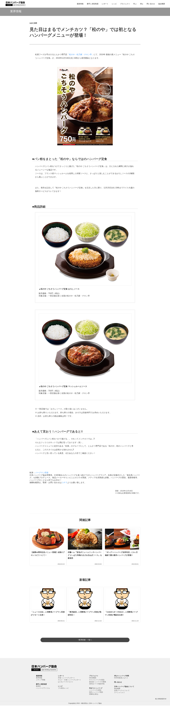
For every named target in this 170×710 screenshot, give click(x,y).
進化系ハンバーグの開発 (97, 686)
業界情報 (39, 682)
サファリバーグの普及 (96, 684)
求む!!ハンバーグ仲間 (121, 680)
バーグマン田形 (41, 473)
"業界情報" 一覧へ (85, 639)
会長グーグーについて (122, 695)
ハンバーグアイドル (43, 693)
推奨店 (38, 691)
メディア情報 (40, 684)
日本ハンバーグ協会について (124, 691)
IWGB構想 (92, 682)
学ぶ (135, 4)
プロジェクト (125, 4)
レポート (105, 4)
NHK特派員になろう (121, 682)
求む (141, 4)
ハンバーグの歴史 (95, 695)
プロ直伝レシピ (63, 693)
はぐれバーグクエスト (65, 686)
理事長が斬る (93, 699)
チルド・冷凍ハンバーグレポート (69, 684)
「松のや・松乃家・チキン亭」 (80, 54)
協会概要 (161, 4)
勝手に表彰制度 (92, 4)
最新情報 (80, 4)
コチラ (64, 482)
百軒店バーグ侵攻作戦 (96, 688)
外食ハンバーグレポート (66, 682)
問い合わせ (151, 4)
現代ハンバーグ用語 (96, 697)
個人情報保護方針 (160, 703)
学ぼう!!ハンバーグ (95, 693)
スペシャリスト (119, 697)
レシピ (114, 4)
